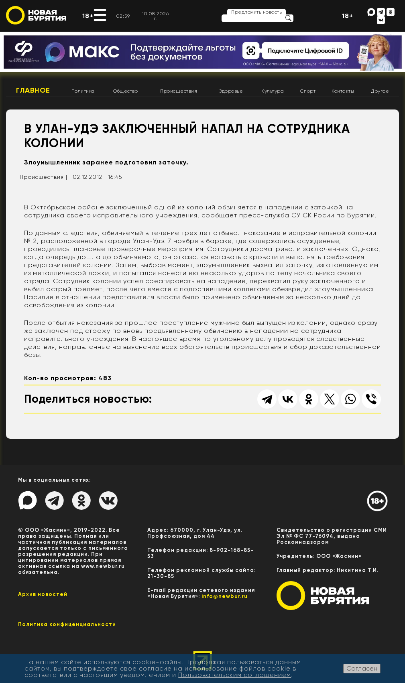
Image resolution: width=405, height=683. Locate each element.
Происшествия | (43, 177)
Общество (125, 91)
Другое (380, 91)
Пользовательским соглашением (234, 675)
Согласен (361, 668)
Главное (33, 90)
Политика (83, 91)
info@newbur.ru (224, 596)
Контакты (343, 91)
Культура (272, 91)
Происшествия (178, 91)
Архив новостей (42, 594)
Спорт (308, 91)
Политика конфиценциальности (67, 624)
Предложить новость (256, 12)
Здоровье (231, 91)
